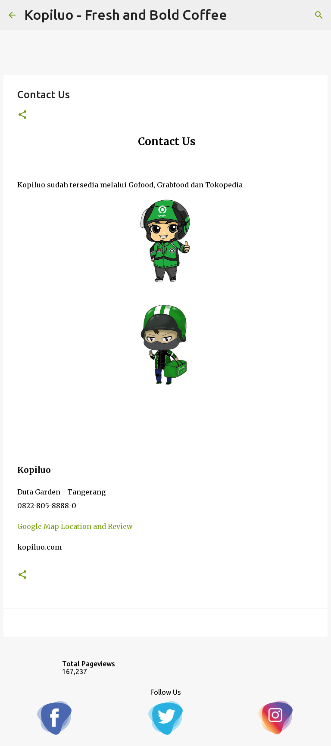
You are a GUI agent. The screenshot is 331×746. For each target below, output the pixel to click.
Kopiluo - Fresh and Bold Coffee (125, 14)
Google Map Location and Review (75, 526)
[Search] (319, 15)
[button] (22, 115)
